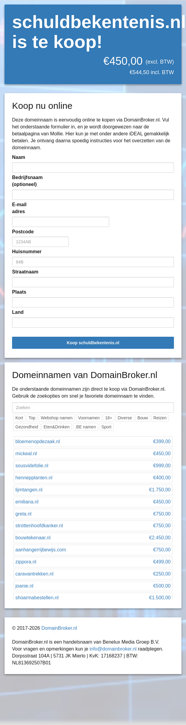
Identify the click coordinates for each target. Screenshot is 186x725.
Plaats (19, 292)
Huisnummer (21, 251)
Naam (18, 157)
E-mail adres (19, 208)
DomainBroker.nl (59, 628)
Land (18, 312)
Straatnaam (21, 271)
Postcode (21, 231)
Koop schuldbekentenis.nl (93, 342)
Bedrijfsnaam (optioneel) (21, 181)
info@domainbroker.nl (113, 648)
